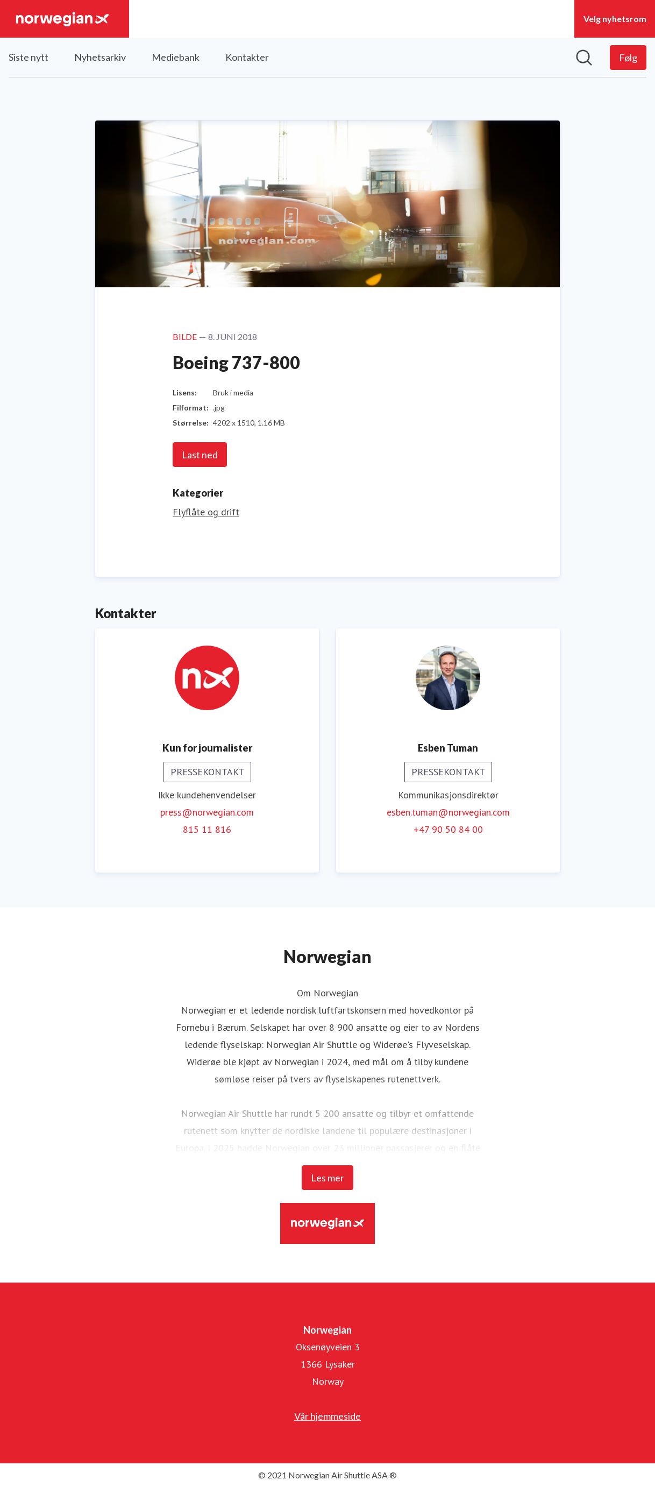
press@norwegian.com (207, 812)
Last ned (200, 455)
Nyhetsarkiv (100, 57)
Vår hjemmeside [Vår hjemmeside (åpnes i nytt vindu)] (327, 1416)
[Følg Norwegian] (628, 57)
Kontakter (247, 57)
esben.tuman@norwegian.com (448, 812)
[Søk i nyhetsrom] (584, 57)
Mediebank (176, 57)
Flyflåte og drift (206, 512)
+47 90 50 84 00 (448, 829)
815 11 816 (207, 829)
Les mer (327, 1178)
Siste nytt (28, 57)
